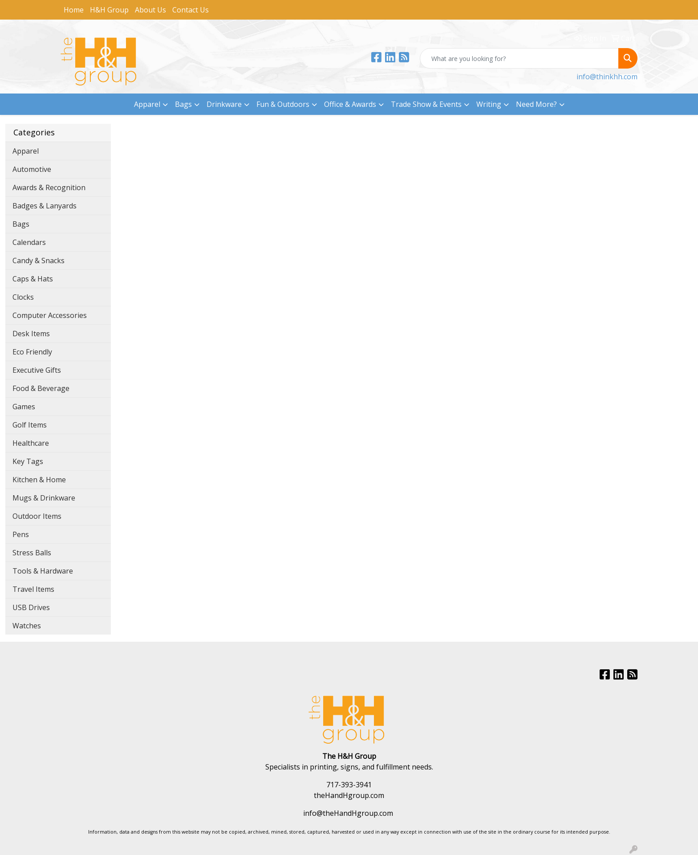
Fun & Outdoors (282, 104)
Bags (183, 104)
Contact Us (190, 10)
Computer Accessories (49, 315)
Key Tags (27, 461)
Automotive (31, 169)
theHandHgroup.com (349, 795)
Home (74, 10)
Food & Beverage (40, 388)
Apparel (147, 104)
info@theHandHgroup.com (348, 813)
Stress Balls (31, 553)
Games (23, 406)
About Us (150, 10)
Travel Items (33, 589)
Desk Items (31, 333)
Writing (488, 104)
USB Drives (31, 607)
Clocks (23, 297)
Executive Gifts (36, 370)
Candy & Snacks (38, 260)
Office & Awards (350, 104)
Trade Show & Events (426, 104)
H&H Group (109, 10)
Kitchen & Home (39, 479)
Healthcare (30, 443)
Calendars (29, 242)
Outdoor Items (36, 516)
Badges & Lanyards (44, 206)
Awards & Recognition (48, 187)
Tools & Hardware (42, 571)
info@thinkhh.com (606, 76)
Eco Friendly (32, 352)
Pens (20, 534)
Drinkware (224, 104)
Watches (26, 626)
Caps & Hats (32, 279)
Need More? (536, 104)
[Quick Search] (519, 58)
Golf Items (29, 425)
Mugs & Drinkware (43, 498)
